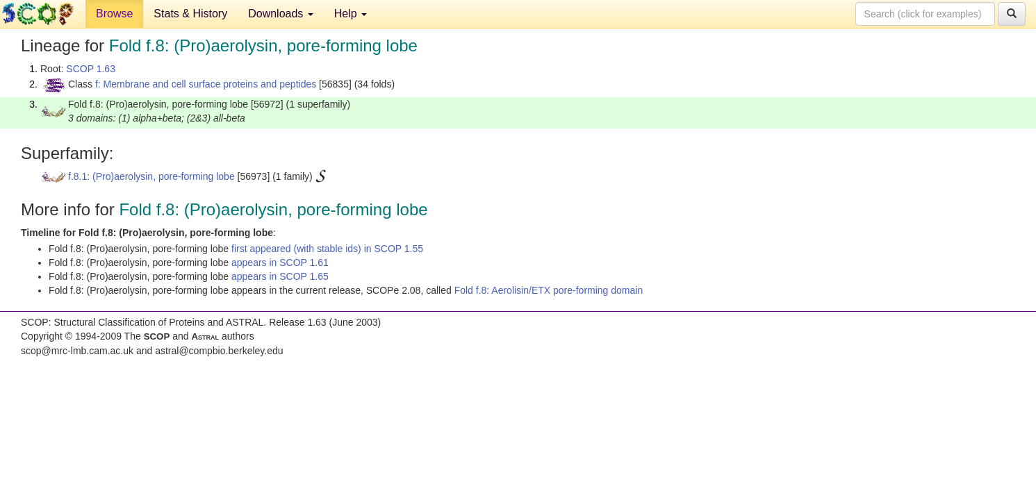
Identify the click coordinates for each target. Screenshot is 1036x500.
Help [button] (350, 13)
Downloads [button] (280, 13)
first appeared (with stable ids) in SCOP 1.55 (327, 248)
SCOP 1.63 (90, 68)
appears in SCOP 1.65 (280, 276)
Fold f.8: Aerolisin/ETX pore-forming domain (548, 290)
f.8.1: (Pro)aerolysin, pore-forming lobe (151, 176)
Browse (114, 13)
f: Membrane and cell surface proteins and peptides (205, 84)
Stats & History (190, 13)
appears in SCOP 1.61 (280, 262)
